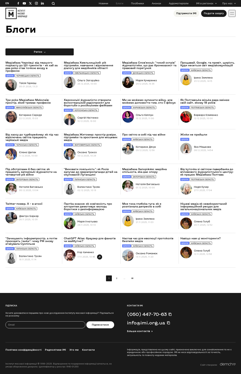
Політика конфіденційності (23, 350)
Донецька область (143, 73)
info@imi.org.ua (146, 322)
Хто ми (74, 350)
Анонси (156, 3)
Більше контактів (138, 331)
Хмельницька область (86, 73)
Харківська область (144, 108)
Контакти (88, 350)
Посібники (137, 3)
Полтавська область (202, 108)
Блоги (119, 3)
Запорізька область (27, 179)
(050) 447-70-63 (147, 314)
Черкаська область (26, 145)
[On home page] (16, 13)
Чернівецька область (27, 76)
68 (132, 278)
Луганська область (84, 179)
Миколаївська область (29, 108)
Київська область (201, 70)
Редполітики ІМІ (55, 350)
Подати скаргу (214, 13)
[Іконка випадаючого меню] (232, 13)
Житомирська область (87, 145)
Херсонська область (85, 110)
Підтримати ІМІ (186, 13)
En (7, 3)
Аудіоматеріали (178, 3)
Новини (103, 3)
